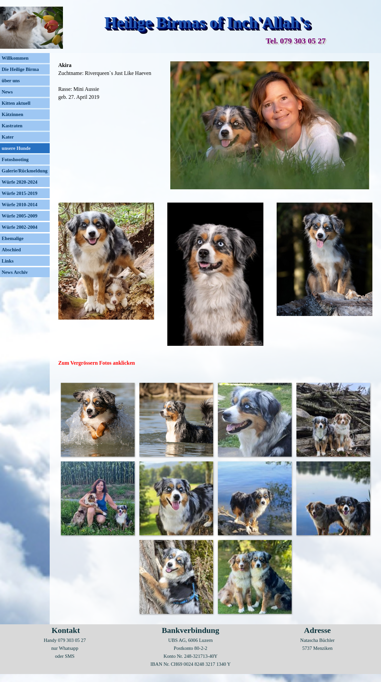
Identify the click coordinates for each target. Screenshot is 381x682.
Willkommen (15, 58)
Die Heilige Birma (20, 69)
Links (8, 261)
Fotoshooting (15, 159)
